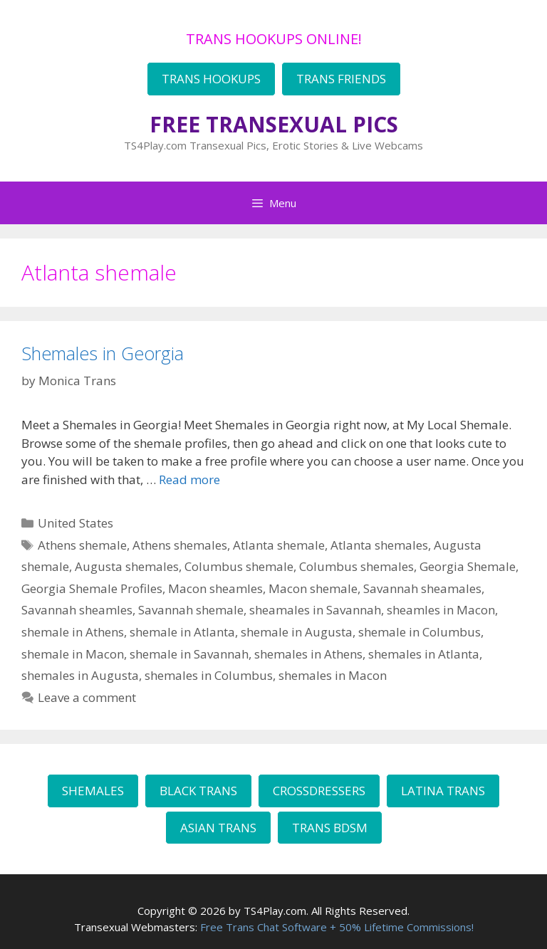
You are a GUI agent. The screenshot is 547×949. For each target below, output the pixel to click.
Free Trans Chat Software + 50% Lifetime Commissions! (337, 927)
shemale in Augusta (297, 632)
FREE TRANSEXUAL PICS (274, 124)
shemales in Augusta (80, 675)
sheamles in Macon (441, 610)
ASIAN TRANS (218, 827)
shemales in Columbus (209, 675)
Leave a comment (87, 697)
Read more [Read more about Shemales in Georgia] (189, 479)
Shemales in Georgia (102, 353)
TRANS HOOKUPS (211, 78)
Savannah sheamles (76, 610)
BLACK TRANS (198, 790)
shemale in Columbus (419, 632)
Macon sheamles (215, 588)
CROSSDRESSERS (319, 790)
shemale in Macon (72, 654)
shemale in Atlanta (182, 632)
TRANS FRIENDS (341, 78)
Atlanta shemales (379, 545)
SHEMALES (93, 790)
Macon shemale (313, 588)
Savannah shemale (191, 610)
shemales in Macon (332, 675)
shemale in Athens (72, 632)
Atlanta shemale (279, 545)
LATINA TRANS (443, 790)
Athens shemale (82, 545)
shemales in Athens (308, 654)
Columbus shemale (238, 566)
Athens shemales (179, 545)
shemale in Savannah (189, 654)
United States (75, 523)
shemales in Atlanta (423, 654)
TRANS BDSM (330, 827)
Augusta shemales (127, 566)
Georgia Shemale (468, 566)
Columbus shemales (356, 566)
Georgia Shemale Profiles (91, 588)
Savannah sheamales (422, 588)
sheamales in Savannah (315, 610)
